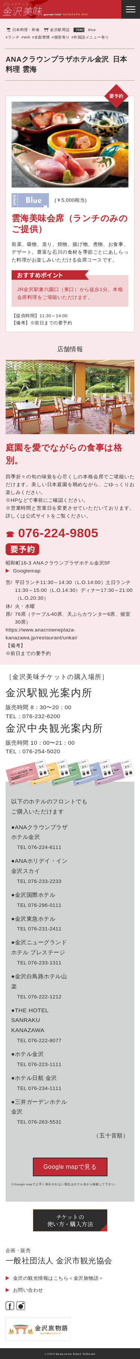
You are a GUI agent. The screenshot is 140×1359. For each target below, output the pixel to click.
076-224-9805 (58, 533)
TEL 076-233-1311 (39, 963)
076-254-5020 (41, 751)
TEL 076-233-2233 (39, 881)
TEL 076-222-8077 (39, 1040)
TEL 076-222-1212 (39, 997)
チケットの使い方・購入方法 (70, 1220)
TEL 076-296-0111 (39, 905)
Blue (92, 30)
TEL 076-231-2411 (39, 929)
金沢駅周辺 (59, 30)
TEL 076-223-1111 (39, 1064)
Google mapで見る (70, 1166)
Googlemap (27, 571)
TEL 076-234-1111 (39, 1088)
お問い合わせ (28, 1290)
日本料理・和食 (26, 30)
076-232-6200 (41, 716)
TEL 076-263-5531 (39, 1122)
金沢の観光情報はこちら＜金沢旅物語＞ (58, 1278)
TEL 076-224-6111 (39, 847)
